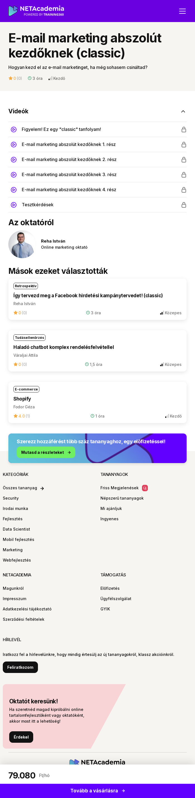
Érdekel (21, 737)
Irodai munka (15, 508)
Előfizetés (110, 588)
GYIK (105, 609)
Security (11, 498)
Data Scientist (16, 529)
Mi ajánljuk (111, 508)
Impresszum (14, 598)
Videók (18, 111)
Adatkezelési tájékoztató (27, 609)
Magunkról (13, 588)
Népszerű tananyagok (122, 498)
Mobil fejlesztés (18, 539)
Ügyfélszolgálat (115, 598)
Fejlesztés (13, 518)
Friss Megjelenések (124, 488)
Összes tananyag (23, 487)
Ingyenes (109, 518)
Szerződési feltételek (23, 619)
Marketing (13, 549)
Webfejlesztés (17, 560)
